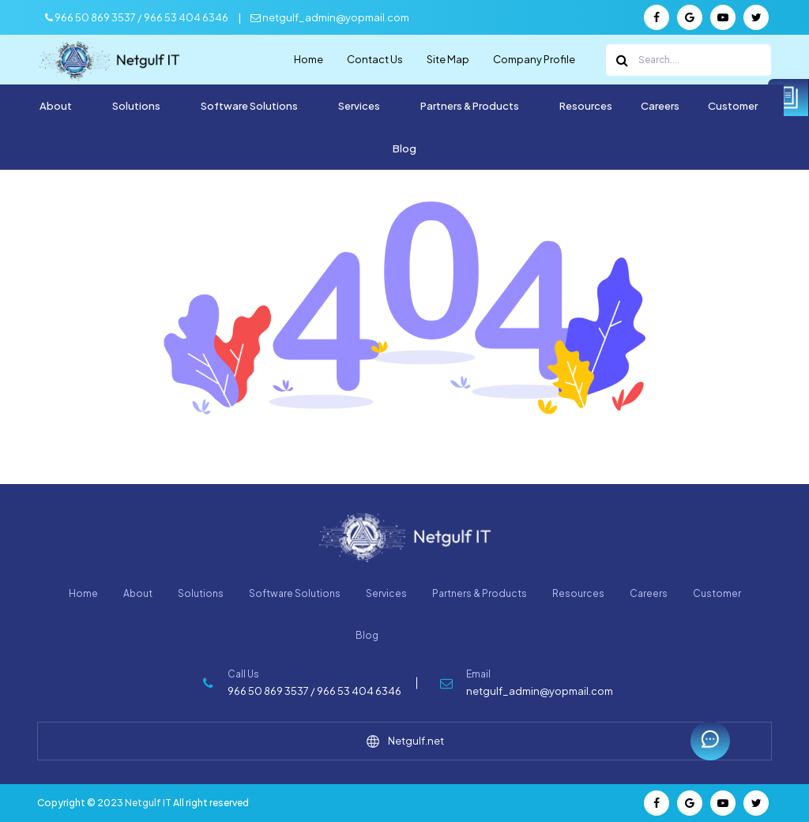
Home (308, 59)
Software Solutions (295, 593)
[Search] (688, 60)
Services (386, 593)
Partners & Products (479, 593)
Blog (404, 148)
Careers (660, 105)
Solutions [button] (137, 105)
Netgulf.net (405, 741)
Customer (717, 593)
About (137, 593)
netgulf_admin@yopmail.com (329, 17)
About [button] (56, 105)
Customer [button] (733, 105)
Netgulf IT (148, 803)
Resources (585, 105)
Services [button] (360, 105)
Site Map (448, 59)
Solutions (201, 593)
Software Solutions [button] (250, 105)
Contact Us (375, 59)
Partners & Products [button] (470, 105)
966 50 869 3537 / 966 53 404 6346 (136, 17)
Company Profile (534, 59)
